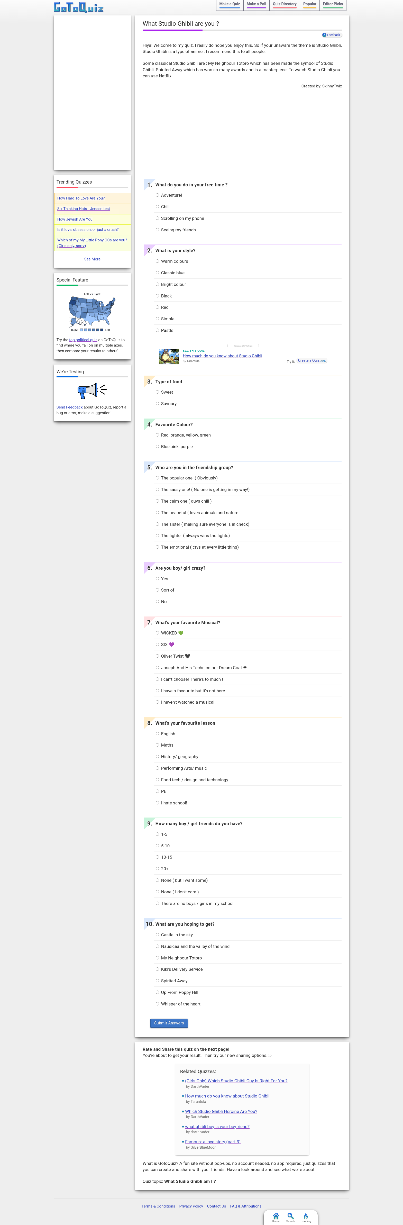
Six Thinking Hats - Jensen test (83, 208)
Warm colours (172, 261)
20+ (162, 868)
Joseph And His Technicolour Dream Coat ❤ (201, 667)
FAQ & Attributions (245, 1206)
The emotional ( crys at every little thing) (197, 547)
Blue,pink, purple (174, 446)
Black (164, 295)
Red (162, 307)
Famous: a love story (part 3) (213, 1141)
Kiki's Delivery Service (179, 969)
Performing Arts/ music (181, 768)
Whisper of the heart (178, 1003)
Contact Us (216, 1206)
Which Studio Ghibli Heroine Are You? (221, 1111)
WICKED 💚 (170, 633)
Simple (165, 318)
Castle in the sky (174, 934)
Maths (164, 745)
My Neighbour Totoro (179, 957)
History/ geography (177, 756)
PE (161, 791)
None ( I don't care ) (177, 891)
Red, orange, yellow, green (183, 435)
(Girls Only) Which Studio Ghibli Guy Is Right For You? (236, 1080)
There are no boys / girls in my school (195, 903)
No (161, 601)
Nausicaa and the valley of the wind (193, 946)
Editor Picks (333, 4)
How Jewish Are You (75, 219)
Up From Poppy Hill (177, 992)
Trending (305, 1218)
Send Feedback (70, 407)
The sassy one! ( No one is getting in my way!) (203, 489)
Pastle (164, 330)
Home (276, 1218)
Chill (163, 206)
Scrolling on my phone (180, 218)
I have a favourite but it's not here (190, 690)
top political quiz (83, 340)
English (165, 733)
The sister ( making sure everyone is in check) (203, 524)
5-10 (163, 845)
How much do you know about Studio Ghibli (222, 355)
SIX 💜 (165, 644)
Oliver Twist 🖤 (173, 656)
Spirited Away (172, 980)
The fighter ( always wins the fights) (193, 535)
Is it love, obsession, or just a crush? (88, 229)
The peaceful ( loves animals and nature (197, 512)
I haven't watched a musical (185, 702)
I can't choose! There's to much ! (189, 679)
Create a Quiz (308, 360)
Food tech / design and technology (192, 779)
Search (290, 1218)
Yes (162, 578)
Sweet (164, 392)
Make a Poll (256, 4)
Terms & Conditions (158, 1206)
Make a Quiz (229, 4)
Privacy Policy (191, 1206)
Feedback (333, 35)
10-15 (164, 857)
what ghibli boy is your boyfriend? (217, 1126)
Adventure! (169, 195)
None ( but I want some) (182, 880)
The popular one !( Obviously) (187, 477)
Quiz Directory (285, 4)
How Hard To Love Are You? (81, 198)
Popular (309, 4)
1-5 (161, 834)
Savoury (166, 403)
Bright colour (171, 284)
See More (92, 259)
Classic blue (170, 272)
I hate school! (171, 802)
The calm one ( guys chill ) (184, 501)
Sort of (165, 590)
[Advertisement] (242, 132)
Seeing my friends (176, 229)
